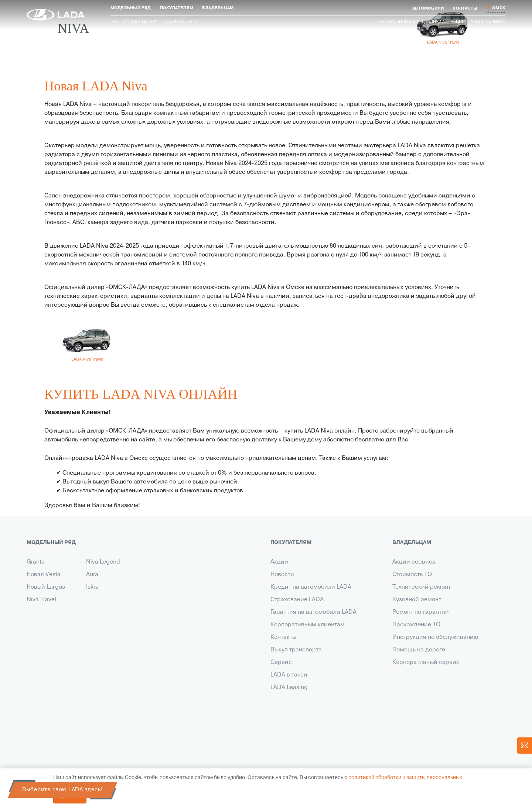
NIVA (73, 28)
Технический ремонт (421, 587)
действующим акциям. (467, 737)
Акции (458, 22)
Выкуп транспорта (296, 650)
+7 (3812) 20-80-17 (85, 708)
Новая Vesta (44, 574)
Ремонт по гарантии (420, 612)
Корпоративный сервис (426, 662)
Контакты (283, 637)
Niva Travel (41, 599)
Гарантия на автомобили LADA (313, 612)
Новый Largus (46, 587)
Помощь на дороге (418, 650)
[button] (130, 8)
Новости (282, 574)
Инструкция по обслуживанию (435, 637)
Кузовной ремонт (416, 599)
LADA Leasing (289, 687)
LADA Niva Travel (443, 42)
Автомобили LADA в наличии (411, 22)
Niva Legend (103, 562)
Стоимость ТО (412, 574)
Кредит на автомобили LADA (310, 587)
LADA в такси (288, 675)
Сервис (281, 662)
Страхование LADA (297, 599)
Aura (92, 574)
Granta (36, 562)
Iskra (92, 587)
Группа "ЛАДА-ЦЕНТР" (133, 22)
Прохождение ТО (416, 624)
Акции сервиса (488, 22)
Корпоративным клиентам (307, 624)
